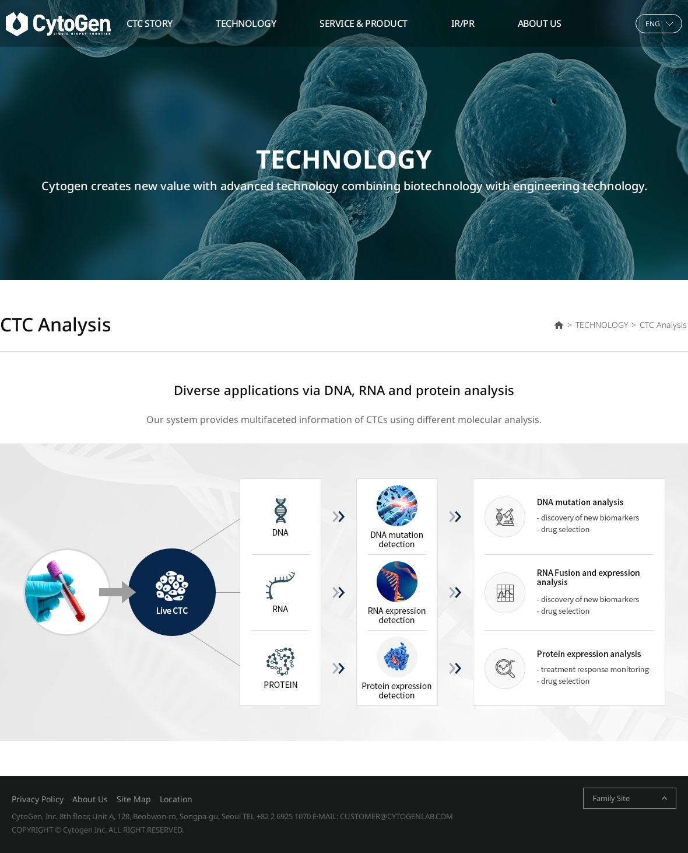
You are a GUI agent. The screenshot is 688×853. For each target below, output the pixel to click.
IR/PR (463, 23)
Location (176, 799)
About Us (90, 799)
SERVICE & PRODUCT (364, 23)
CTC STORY (150, 23)
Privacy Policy (38, 799)
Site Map (134, 799)
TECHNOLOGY (246, 23)
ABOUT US (539, 23)
